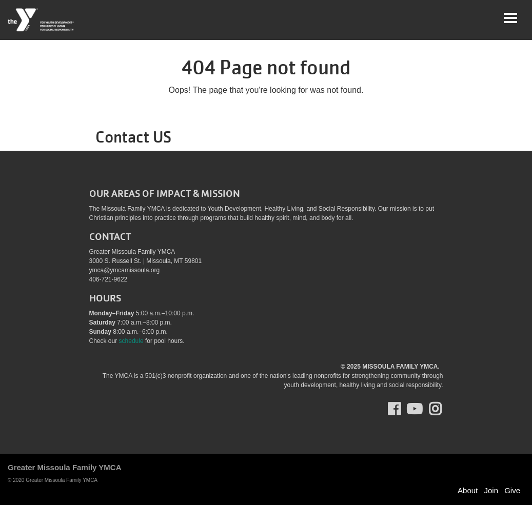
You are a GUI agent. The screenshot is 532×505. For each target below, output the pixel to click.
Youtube (413, 409)
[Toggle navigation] (510, 18)
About (468, 490)
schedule (131, 341)
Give (512, 490)
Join (491, 490)
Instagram (442, 409)
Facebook (401, 409)
